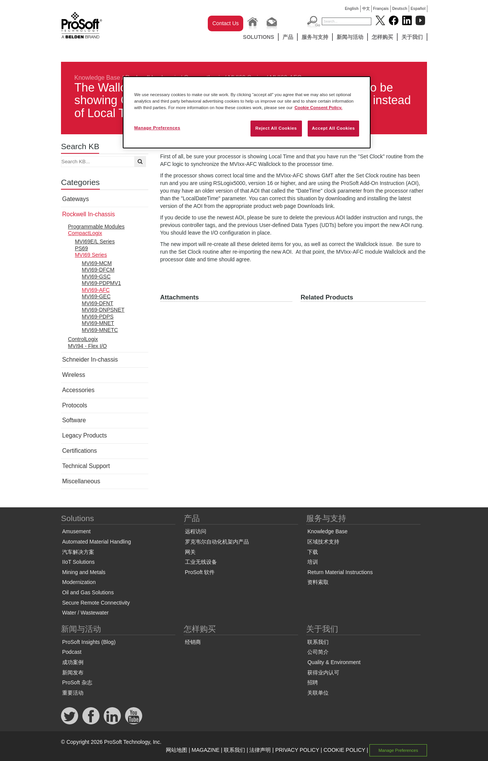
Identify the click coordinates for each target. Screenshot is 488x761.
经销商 (193, 642)
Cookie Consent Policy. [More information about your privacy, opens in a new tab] (318, 107)
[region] (247, 112)
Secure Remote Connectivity (96, 603)
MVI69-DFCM (98, 270)
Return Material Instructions (339, 572)
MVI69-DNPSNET (103, 310)
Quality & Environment (333, 662)
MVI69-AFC (96, 290)
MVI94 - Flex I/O (87, 346)
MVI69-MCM (97, 263)
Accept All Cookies (333, 128)
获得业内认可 (323, 672)
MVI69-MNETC (100, 330)
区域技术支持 (323, 542)
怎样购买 (382, 37)
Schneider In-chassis (90, 359)
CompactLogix (85, 233)
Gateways (75, 199)
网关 (190, 552)
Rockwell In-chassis (88, 214)
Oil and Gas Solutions (88, 592)
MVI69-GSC (96, 277)
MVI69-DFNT (97, 303)
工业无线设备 (201, 562)
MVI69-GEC (96, 296)
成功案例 (72, 662)
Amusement (76, 531)
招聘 (312, 682)
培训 (312, 562)
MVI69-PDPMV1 (101, 283)
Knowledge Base (97, 77)
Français (381, 8)
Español (418, 8)
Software (74, 420)
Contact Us (225, 23)
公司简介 (318, 652)
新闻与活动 (350, 37)
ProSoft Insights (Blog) (89, 642)
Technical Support (86, 466)
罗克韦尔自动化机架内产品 (217, 542)
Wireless (73, 375)
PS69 (81, 248)
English (351, 8)
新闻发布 (72, 672)
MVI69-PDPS (98, 317)
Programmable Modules (96, 227)
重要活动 (72, 693)
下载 (312, 552)
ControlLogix (83, 339)
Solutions (258, 37)
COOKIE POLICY (344, 750)
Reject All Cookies (276, 128)
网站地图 (176, 750)
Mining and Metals (84, 572)
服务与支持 (315, 37)
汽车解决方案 (78, 552)
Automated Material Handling (96, 542)
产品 (288, 37)
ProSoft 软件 (200, 572)
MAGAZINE (206, 750)
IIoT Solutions (78, 562)
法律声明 (260, 750)
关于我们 (412, 37)
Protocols (74, 405)
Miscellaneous (81, 481)
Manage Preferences (398, 750)
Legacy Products (84, 435)
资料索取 (318, 582)
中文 (366, 8)
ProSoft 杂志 (77, 682)
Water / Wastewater (85, 613)
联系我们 (318, 642)
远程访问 (195, 531)
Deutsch (399, 8)
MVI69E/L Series (95, 241)
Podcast (72, 652)
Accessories (78, 390)
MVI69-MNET (98, 323)
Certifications (79, 450)
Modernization (79, 582)
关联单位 (318, 693)
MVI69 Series (91, 255)
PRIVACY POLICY (297, 750)
